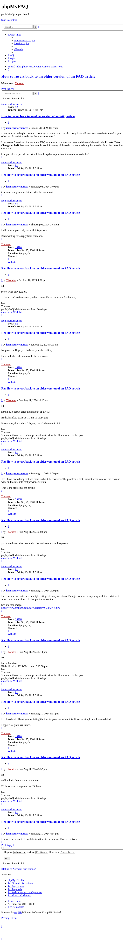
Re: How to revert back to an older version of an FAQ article (40, 174)
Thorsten (19, 83)
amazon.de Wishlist (11, 312)
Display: (15, 852)
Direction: (62, 852)
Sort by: (37, 852)
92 (16, 107)
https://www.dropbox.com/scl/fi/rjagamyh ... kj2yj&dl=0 (30, 607)
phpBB (18, 912)
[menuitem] (24, 40)
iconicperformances (11, 104)
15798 (18, 247)
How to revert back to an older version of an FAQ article (48, 76)
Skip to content (9, 20)
